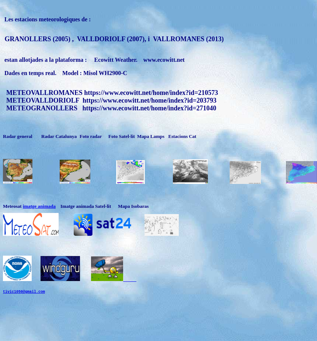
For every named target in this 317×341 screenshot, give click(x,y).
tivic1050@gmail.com (24, 298)
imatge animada (39, 206)
